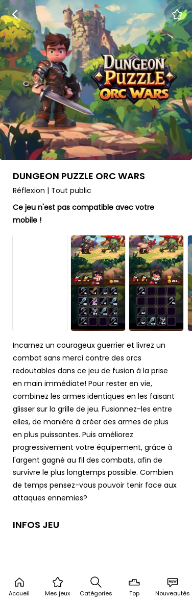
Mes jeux (57, 586)
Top (134, 586)
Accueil (19, 586)
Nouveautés (172, 586)
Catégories (96, 586)
